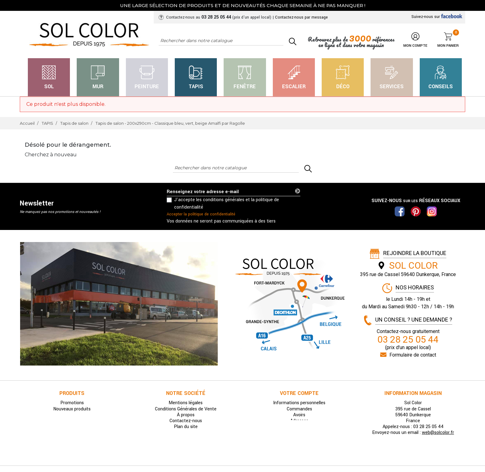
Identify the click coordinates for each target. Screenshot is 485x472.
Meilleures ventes (72, 415)
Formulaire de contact (412, 355)
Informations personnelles (299, 403)
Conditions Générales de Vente (186, 409)
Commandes (299, 409)
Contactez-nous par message (301, 17)
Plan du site (186, 426)
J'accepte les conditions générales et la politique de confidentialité (226, 203)
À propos (186, 415)
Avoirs (299, 415)
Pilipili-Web (280, 458)
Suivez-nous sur (437, 16)
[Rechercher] (221, 40)
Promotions (72, 403)
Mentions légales (186, 403)
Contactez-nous (186, 421)
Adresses (299, 421)
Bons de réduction (299, 426)
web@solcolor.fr (438, 432)
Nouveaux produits (72, 409)
